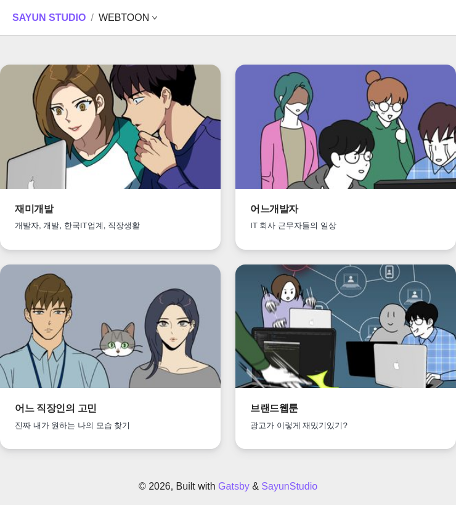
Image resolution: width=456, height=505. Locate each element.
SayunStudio (289, 486)
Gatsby (234, 486)
